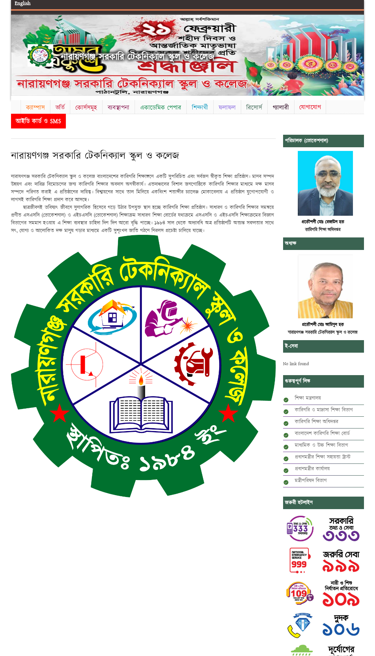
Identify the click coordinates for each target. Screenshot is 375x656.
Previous (18, 54)
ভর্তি (60, 107)
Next (357, 54)
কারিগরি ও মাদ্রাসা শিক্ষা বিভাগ (324, 410)
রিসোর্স (254, 107)
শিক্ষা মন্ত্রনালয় (308, 398)
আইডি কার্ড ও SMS (38, 121)
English (23, 3)
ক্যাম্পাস (35, 107)
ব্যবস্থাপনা (118, 107)
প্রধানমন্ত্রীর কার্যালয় (312, 469)
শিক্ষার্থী (200, 107)
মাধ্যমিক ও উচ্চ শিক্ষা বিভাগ (321, 445)
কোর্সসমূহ (86, 107)
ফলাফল (227, 107)
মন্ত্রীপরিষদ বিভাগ (311, 480)
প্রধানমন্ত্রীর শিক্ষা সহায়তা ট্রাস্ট (322, 457)
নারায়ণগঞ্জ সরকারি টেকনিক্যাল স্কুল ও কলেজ (137, 57)
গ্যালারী (281, 107)
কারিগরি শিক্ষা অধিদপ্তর (316, 422)
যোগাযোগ (310, 107)
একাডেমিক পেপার (160, 107)
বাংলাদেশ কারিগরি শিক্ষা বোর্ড (322, 433)
